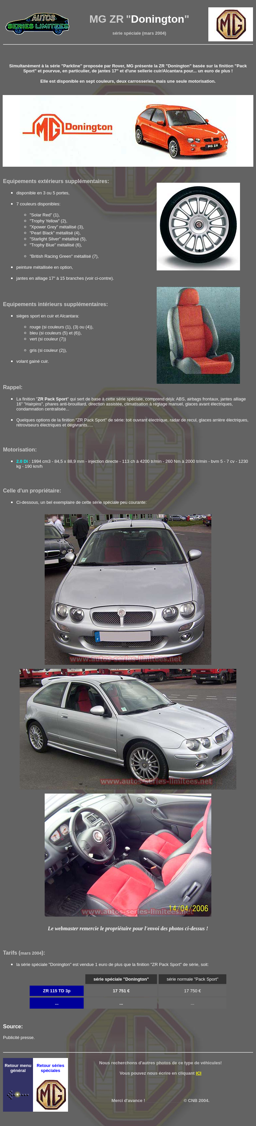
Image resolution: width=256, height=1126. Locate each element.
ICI (199, 1073)
